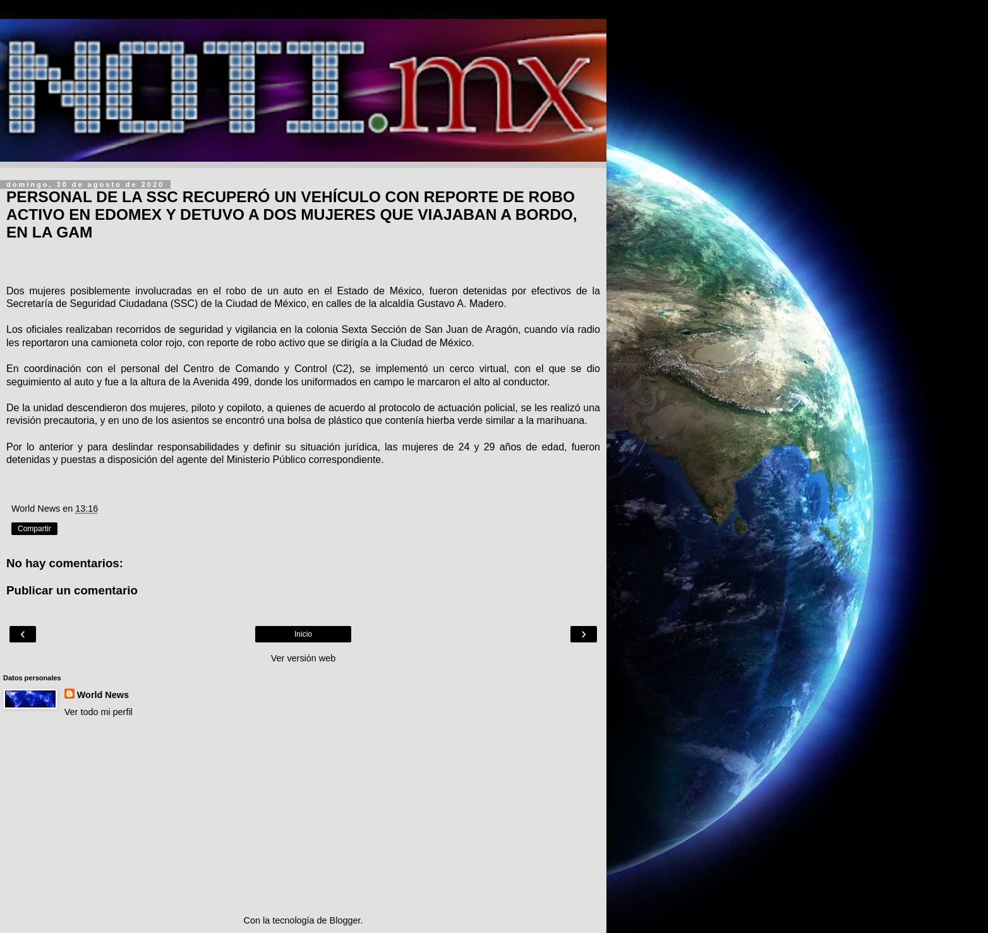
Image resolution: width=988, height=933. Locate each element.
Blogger (345, 920)
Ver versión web (303, 658)
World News (103, 695)
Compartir (34, 528)
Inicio (303, 634)
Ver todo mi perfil (98, 712)
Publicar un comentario (72, 590)
